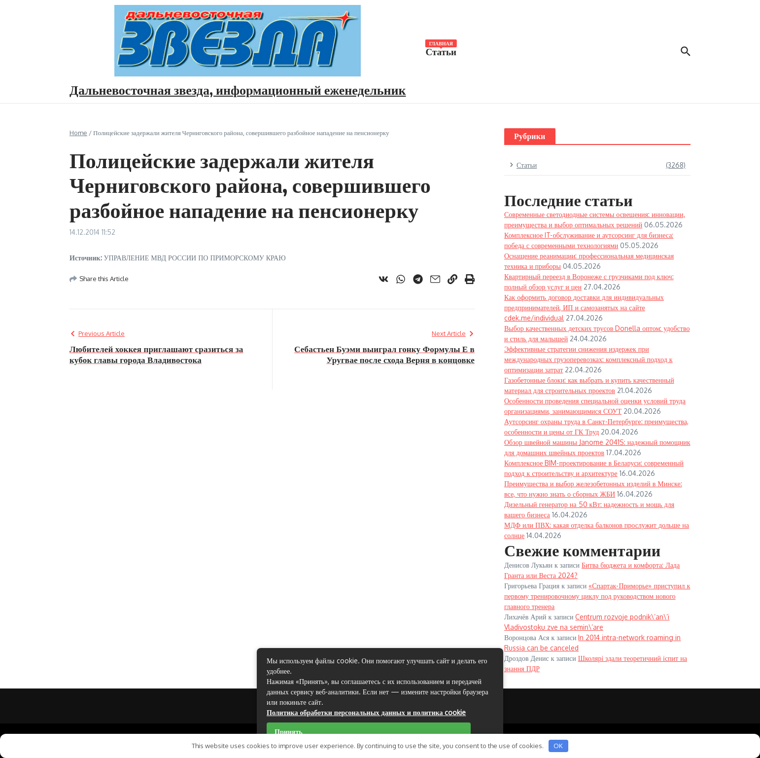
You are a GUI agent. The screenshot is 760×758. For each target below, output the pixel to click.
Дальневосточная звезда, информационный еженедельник (237, 89)
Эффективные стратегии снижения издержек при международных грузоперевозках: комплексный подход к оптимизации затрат (588, 359)
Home (78, 133)
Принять (289, 731)
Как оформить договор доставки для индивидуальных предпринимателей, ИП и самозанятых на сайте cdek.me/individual (584, 307)
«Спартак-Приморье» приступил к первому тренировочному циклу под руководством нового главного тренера (597, 596)
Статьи (441, 50)
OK (558, 746)
